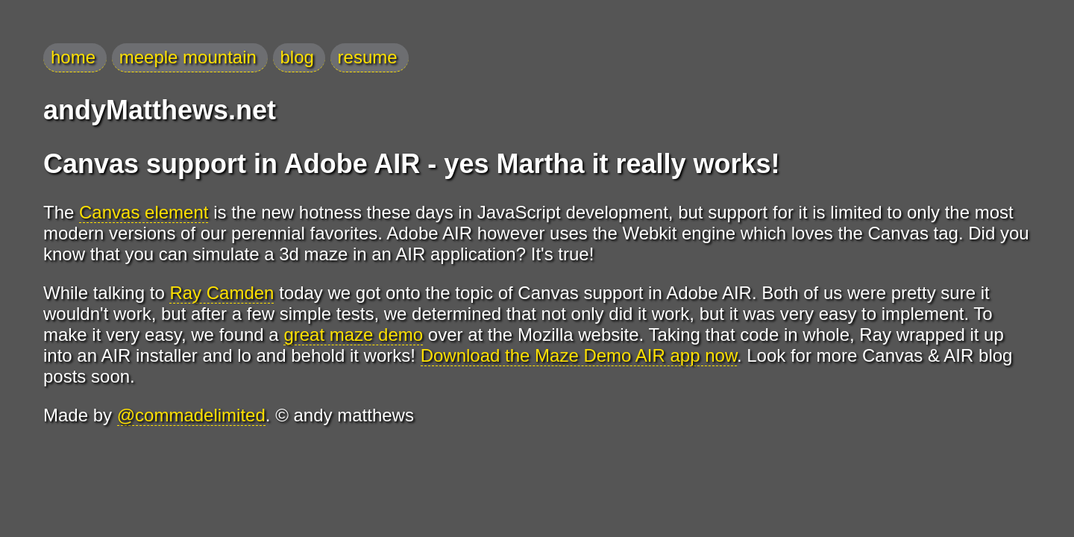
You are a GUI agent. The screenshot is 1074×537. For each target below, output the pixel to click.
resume (368, 57)
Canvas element (143, 212)
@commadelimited (191, 415)
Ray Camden (221, 293)
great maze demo (353, 334)
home (73, 57)
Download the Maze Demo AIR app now (579, 355)
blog (297, 57)
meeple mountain (188, 57)
